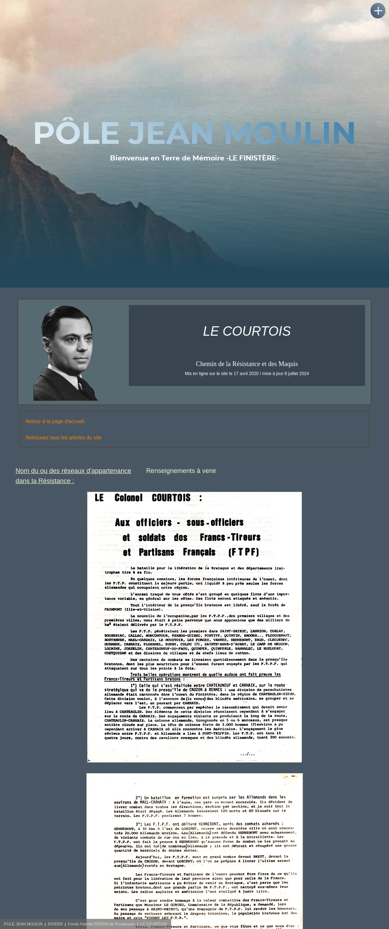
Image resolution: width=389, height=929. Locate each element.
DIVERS (55, 924)
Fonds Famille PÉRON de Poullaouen (101, 924)
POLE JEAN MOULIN (23, 924)
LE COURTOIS (153, 924)
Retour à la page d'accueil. (55, 421)
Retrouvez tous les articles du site (63, 437)
